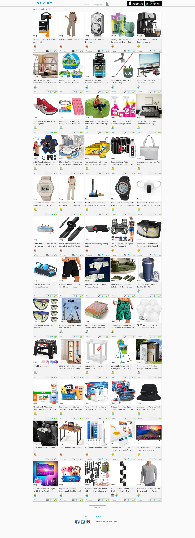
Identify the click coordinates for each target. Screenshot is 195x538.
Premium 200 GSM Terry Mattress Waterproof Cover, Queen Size (122, 450)
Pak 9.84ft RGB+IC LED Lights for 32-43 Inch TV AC (44, 489)
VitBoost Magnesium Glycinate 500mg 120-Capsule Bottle (96, 82)
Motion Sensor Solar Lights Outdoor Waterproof (95, 285)
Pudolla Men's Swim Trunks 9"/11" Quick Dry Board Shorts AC (122, 327)
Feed (105, 516)
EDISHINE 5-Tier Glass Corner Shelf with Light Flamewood (70, 367)
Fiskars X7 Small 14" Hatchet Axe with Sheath (44, 40)
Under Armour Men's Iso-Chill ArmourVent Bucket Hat (148, 408)
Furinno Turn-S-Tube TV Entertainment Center (146, 81)
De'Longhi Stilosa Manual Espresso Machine (147, 40)
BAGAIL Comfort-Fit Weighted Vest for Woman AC (122, 244)
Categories (98, 4)
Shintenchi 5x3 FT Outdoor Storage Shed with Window (147, 367)
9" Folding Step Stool (41, 366)
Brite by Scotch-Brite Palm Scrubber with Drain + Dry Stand (121, 42)
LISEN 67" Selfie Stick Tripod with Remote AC (70, 326)
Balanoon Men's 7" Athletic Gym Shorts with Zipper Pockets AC (69, 286)
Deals (86, 4)
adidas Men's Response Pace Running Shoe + (45, 122)
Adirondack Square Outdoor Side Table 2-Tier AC (96, 367)
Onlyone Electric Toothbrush (96, 448)
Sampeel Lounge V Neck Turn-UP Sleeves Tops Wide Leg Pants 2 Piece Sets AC (71, 205)
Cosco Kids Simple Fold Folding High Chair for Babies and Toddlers (122, 368)
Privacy (97, 516)
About (88, 516)
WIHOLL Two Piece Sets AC (69, 39)
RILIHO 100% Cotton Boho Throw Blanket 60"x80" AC (95, 326)
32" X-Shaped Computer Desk (70, 448)
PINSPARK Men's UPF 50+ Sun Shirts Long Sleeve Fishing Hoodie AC (148, 490)
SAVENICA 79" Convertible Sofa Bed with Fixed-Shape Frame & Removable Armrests (122, 286)
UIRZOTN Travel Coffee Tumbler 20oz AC (146, 285)
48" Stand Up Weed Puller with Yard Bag (121, 81)
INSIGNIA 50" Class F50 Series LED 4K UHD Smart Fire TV (148, 449)
